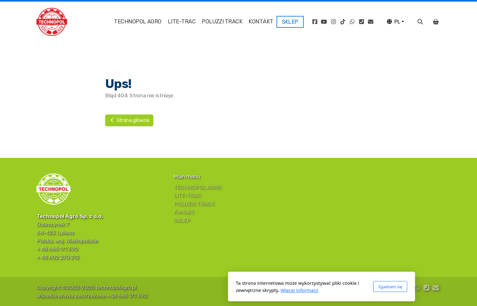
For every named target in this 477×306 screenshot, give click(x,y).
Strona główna (129, 120)
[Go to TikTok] (342, 22)
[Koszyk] (436, 22)
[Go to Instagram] (333, 22)
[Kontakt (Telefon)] (361, 22)
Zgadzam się (307, 286)
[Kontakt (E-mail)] (370, 22)
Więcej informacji (216, 290)
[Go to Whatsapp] (352, 22)
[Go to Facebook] (314, 22)
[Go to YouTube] (324, 22)
